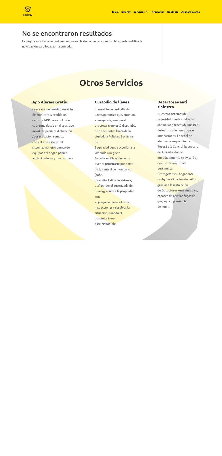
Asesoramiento (190, 11)
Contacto (172, 11)
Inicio (115, 11)
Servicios (139, 11)
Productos (158, 11)
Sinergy (126, 11)
